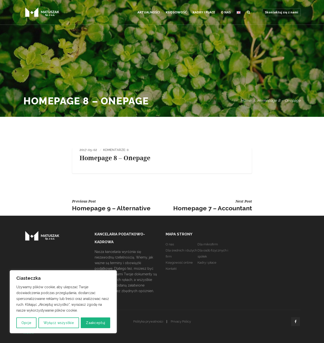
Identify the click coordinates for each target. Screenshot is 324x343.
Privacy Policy (181, 321)
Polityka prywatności (148, 321)
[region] (63, 301)
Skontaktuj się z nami (281, 12)
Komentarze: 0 (116, 150)
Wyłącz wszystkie (58, 323)
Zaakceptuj (95, 323)
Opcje (26, 323)
